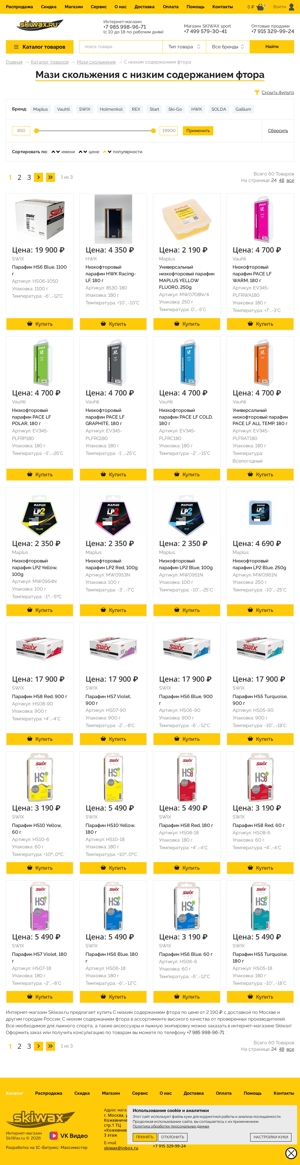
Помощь (195, 6)
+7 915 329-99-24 (272, 31)
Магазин (74, 6)
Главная (14, 62)
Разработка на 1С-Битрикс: (47, 1147)
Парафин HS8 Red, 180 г (186, 825)
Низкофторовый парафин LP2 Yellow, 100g (34, 567)
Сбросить (278, 130)
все (290, 180)
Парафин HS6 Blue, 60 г (186, 954)
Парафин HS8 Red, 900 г (39, 696)
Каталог (14, 1093)
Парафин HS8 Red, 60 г (259, 825)
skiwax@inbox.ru (121, 1148)
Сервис (99, 6)
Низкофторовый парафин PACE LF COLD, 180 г (186, 417)
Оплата (171, 6)
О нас (121, 6)
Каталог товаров (50, 62)
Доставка (144, 6)
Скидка (49, 6)
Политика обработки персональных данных (171, 1126)
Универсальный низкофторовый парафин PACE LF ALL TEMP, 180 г (260, 417)
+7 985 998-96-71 (124, 27)
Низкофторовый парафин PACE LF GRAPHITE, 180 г (105, 417)
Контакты (222, 6)
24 (274, 180)
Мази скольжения (96, 62)
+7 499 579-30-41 (205, 31)
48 (281, 180)
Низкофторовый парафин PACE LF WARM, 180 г (252, 273)
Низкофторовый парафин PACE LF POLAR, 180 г (31, 417)
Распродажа (19, 6)
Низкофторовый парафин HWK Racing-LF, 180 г (111, 273)
